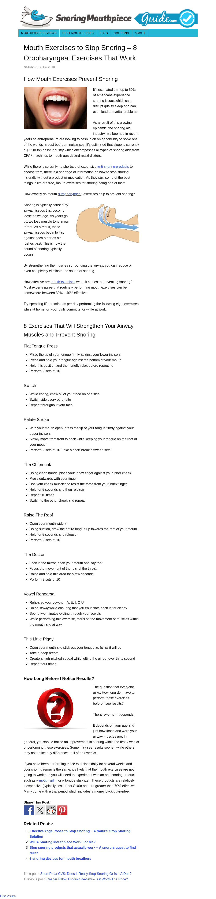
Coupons (121, 33)
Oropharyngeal (70, 194)
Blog (104, 33)
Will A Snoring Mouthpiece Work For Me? (63, 842)
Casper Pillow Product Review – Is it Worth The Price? (87, 879)
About (140, 33)
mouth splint (48, 780)
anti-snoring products (113, 166)
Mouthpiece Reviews (39, 33)
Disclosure (8, 896)
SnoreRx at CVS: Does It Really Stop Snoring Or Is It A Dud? (85, 874)
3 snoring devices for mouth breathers (60, 858)
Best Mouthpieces (78, 33)
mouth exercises (63, 282)
